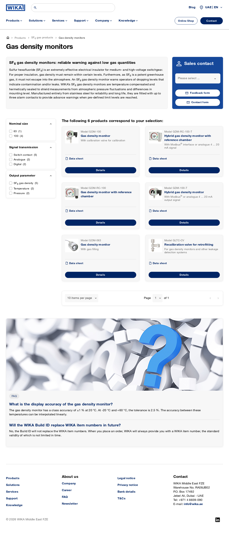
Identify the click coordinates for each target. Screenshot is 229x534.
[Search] (73, 8)
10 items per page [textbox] (79, 298)
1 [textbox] (155, 298)
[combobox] (198, 78)
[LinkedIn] (217, 520)
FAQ (14, 396)
